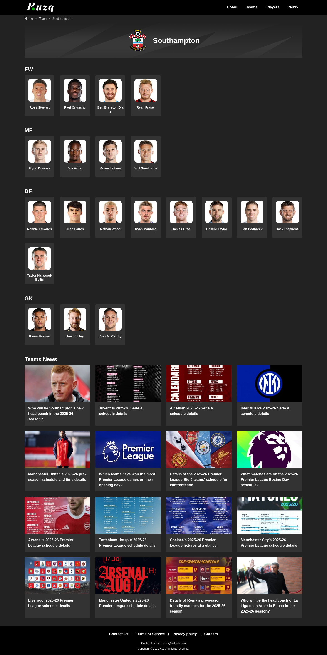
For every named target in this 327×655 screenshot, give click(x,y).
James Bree (181, 229)
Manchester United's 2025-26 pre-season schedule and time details (57, 476)
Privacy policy (184, 634)
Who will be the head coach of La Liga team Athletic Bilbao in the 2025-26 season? (269, 605)
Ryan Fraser (146, 107)
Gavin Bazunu (39, 336)
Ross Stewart (40, 107)
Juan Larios (75, 229)
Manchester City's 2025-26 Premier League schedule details (269, 542)
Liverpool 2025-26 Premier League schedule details (50, 603)
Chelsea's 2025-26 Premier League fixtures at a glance (193, 542)
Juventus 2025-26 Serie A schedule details (121, 411)
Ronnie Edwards (39, 229)
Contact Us (118, 634)
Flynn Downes (39, 168)
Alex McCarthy (110, 336)
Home (232, 7)
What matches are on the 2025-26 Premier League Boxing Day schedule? (269, 479)
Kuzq (163, 648)
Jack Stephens (287, 229)
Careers (211, 634)
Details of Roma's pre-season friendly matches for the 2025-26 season (197, 605)
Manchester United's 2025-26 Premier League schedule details (127, 603)
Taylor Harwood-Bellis (39, 277)
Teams (252, 7)
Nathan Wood (110, 229)
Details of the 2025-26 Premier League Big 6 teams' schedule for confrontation (199, 479)
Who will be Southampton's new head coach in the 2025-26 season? (56, 413)
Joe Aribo (75, 168)
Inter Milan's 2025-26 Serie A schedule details (265, 411)
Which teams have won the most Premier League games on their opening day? (127, 479)
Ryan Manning (146, 229)
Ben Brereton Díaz (110, 109)
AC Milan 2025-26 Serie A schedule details (191, 411)
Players (272, 7)
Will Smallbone (145, 168)
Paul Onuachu (75, 107)
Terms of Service (150, 634)
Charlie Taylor (216, 229)
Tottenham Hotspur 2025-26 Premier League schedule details (127, 542)
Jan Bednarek (252, 229)
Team (43, 18)
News (293, 7)
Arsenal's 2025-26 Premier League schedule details (50, 542)
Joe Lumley (75, 336)
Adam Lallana (110, 168)
